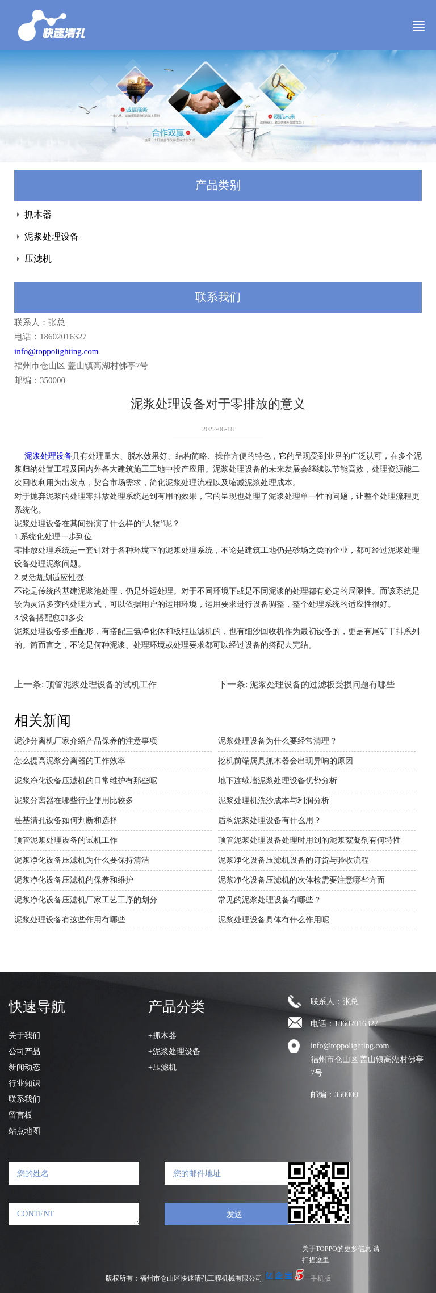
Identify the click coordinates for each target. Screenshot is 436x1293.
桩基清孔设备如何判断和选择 (66, 820)
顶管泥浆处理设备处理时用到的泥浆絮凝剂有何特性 (309, 840)
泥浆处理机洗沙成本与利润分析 (273, 800)
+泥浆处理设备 (174, 1051)
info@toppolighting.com (56, 351)
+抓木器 (162, 1035)
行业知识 (24, 1083)
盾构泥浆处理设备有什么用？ (269, 820)
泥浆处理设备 (51, 236)
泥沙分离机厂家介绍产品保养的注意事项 (85, 741)
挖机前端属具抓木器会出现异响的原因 (285, 761)
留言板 (20, 1115)
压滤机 (38, 258)
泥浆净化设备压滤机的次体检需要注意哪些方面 (301, 880)
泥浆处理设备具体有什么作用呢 (273, 920)
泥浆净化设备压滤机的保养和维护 (73, 880)
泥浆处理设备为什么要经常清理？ (277, 741)
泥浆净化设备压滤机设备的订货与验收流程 (293, 860)
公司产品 (24, 1051)
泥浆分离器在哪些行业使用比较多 (73, 800)
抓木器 (38, 214)
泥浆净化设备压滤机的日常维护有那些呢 (85, 780)
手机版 (321, 1278)
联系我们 (24, 1099)
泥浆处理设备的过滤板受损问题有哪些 (322, 684)
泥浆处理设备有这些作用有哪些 (69, 920)
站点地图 (24, 1131)
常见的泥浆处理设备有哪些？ (269, 900)
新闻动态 (24, 1067)
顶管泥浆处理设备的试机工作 (101, 684)
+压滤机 (162, 1067)
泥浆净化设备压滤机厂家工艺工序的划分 (85, 900)
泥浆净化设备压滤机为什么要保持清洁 (81, 860)
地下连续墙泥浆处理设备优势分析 (277, 780)
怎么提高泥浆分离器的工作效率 (69, 761)
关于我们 (24, 1035)
